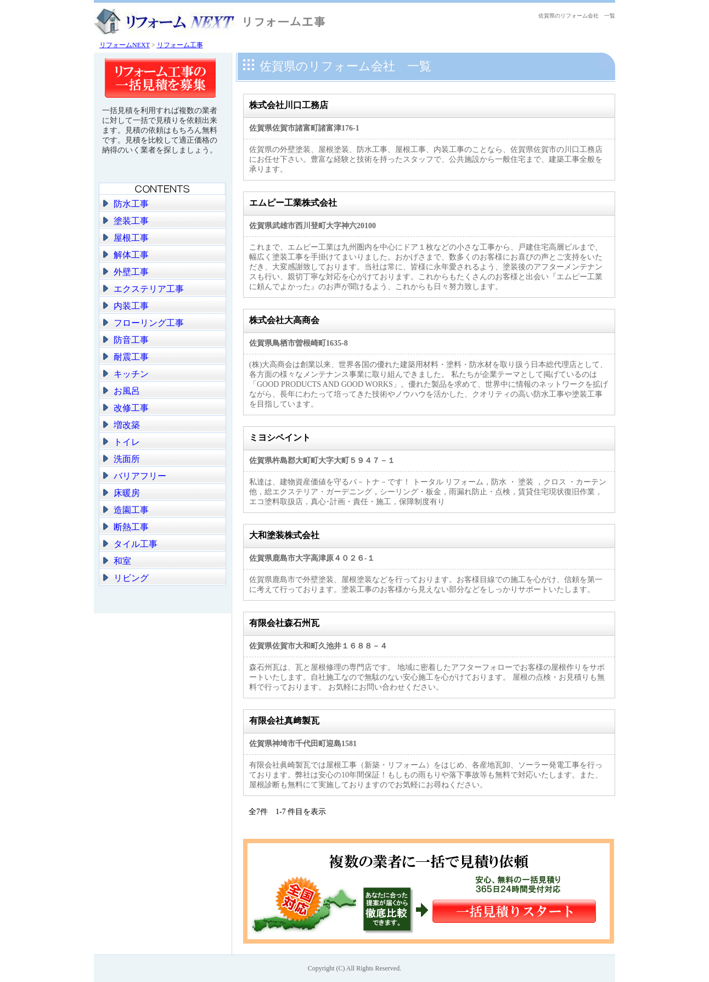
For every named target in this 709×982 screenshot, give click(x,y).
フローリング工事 (149, 323)
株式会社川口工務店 (288, 105)
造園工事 (131, 510)
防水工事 (131, 203)
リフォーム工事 (180, 45)
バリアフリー (140, 476)
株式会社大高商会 (284, 320)
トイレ (127, 442)
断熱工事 (131, 527)
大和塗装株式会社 (284, 535)
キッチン (131, 374)
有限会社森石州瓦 (284, 623)
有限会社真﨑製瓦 (284, 720)
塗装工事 (131, 220)
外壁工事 (131, 271)
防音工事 (131, 340)
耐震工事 (131, 357)
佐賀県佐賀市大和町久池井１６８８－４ (318, 646)
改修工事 (131, 408)
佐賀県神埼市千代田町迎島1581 (303, 744)
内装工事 (131, 306)
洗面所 (127, 459)
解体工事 (131, 254)
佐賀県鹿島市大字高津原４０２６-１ (312, 558)
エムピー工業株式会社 (293, 202)
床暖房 (127, 493)
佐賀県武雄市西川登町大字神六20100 (312, 226)
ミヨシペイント (280, 437)
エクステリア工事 (149, 289)
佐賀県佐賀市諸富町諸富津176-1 (304, 128)
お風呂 (127, 391)
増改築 (127, 425)
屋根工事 (131, 237)
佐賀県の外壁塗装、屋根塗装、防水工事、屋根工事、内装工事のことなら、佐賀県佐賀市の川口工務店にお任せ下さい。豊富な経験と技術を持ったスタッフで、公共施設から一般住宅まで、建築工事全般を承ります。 (426, 159)
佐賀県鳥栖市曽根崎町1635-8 (298, 343)
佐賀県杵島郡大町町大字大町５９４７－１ (322, 460)
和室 (122, 561)
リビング (131, 578)
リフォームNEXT (124, 45)
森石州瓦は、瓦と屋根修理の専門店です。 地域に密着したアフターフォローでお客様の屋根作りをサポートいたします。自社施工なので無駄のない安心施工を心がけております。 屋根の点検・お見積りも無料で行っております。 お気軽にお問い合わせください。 (427, 677)
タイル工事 (135, 544)
